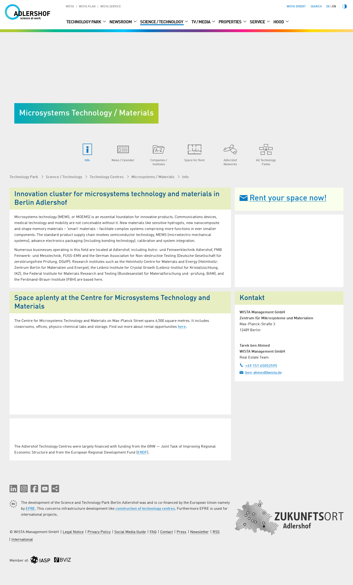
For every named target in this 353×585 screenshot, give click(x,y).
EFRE (30, 509)
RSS (216, 532)
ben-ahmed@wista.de (261, 372)
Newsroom (121, 22)
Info (185, 177)
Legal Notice (73, 532)
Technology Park (84, 22)
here (182, 327)
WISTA (70, 6)
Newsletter (199, 532)
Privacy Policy (99, 532)
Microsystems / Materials (153, 177)
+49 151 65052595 (258, 365)
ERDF (142, 453)
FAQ (153, 532)
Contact (166, 532)
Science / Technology (162, 22)
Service (258, 22)
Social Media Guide (130, 532)
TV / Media (201, 22)
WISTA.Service (110, 6)
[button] (13, 489)
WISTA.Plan (87, 6)
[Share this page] (55, 489)
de (328, 6)
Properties (230, 22)
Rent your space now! (283, 198)
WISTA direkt (296, 6)
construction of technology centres (145, 509)
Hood (279, 22)
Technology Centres (107, 177)
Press (181, 532)
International (22, 540)
